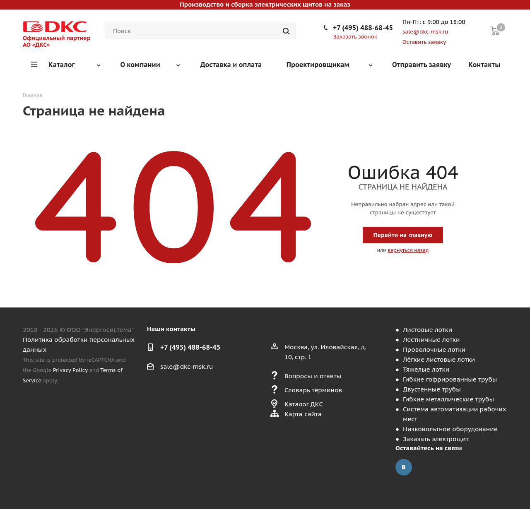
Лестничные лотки (431, 339)
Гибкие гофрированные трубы (450, 379)
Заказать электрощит (436, 439)
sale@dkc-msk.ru (186, 366)
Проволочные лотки (434, 349)
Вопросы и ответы (312, 376)
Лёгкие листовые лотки (439, 359)
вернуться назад (408, 250)
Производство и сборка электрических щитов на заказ (265, 4)
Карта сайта (303, 414)
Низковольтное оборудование (450, 429)
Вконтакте (403, 467)
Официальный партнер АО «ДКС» (56, 41)
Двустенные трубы (432, 389)
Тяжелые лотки (426, 369)
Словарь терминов (313, 390)
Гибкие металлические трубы (448, 399)
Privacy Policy (70, 370)
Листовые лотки (427, 330)
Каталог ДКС (303, 404)
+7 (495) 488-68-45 (363, 28)
